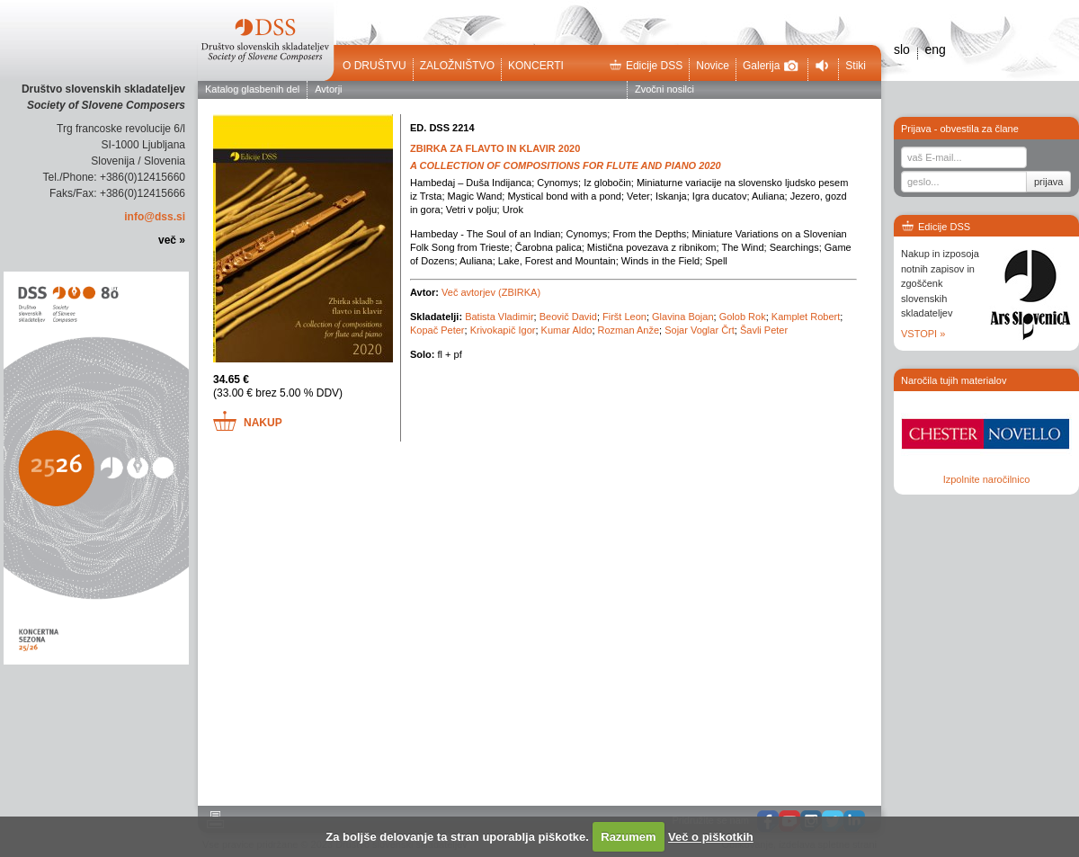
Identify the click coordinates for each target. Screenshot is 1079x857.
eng (934, 49)
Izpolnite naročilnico (986, 479)
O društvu (374, 65)
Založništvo (457, 65)
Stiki (855, 65)
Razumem (628, 837)
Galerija (770, 65)
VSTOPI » (923, 333)
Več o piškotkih (711, 837)
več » (171, 240)
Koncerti (536, 65)
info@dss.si (154, 216)
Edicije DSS (645, 65)
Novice (712, 65)
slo (902, 49)
